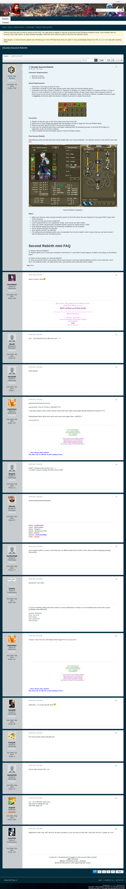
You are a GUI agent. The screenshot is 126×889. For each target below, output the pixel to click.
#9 (116, 579)
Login (119, 1)
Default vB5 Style (10, 880)
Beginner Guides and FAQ (44, 27)
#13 (116, 766)
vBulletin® (113, 885)
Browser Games (19, 27)
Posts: (10, 88)
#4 (116, 367)
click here (102, 40)
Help (100, 880)
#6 (116, 464)
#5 (116, 400)
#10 (116, 636)
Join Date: (10, 84)
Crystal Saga (30, 27)
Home (4, 27)
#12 (116, 733)
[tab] (6, 56)
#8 (116, 547)
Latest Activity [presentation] (17, 56)
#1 (116, 67)
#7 (116, 497)
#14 (116, 798)
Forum (10, 27)
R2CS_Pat (12, 76)
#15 (116, 829)
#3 (116, 335)
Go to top (120, 880)
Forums (5, 19)
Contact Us (109, 880)
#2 (116, 275)
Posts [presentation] (6, 56)
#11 (116, 701)
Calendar (5, 23)
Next (119, 872)
